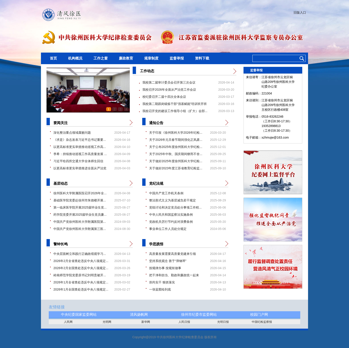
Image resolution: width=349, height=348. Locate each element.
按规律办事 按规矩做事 (165, 268)
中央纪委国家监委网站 (79, 314)
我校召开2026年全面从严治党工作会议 (169, 89)
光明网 (107, 321)
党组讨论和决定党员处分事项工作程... (175, 207)
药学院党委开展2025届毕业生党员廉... (80, 214)
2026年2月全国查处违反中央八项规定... (80, 268)
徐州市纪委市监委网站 (199, 314)
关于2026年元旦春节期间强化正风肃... (175, 139)
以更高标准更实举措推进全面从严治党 (79, 168)
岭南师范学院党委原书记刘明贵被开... (79, 275)
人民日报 (184, 321)
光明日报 (223, 321)
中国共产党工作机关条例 (166, 193)
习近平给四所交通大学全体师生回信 (78, 161)
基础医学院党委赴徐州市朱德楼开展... (79, 200)
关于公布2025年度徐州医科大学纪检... (175, 147)
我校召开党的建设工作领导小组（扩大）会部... (174, 111)
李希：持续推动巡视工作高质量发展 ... (80, 154)
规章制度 (151, 58)
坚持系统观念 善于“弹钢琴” (167, 261)
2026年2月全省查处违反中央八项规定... (80, 261)
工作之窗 (100, 58)
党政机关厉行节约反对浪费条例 (171, 221)
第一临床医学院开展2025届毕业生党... (80, 207)
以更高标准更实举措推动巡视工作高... (79, 147)
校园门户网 (259, 314)
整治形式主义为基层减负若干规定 (172, 200)
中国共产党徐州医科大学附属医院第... (79, 221)
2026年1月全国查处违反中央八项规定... (80, 289)
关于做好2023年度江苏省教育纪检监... (175, 168)
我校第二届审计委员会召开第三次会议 (168, 82)
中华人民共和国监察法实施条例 (171, 214)
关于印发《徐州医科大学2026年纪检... (175, 132)
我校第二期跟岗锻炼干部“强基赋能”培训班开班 (174, 104)
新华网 (145, 321)
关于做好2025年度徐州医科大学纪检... (175, 161)
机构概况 (75, 58)
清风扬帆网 (139, 314)
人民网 (68, 321)
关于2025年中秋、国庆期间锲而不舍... (175, 154)
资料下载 (202, 58)
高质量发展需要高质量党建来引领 (172, 254)
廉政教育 (126, 58)
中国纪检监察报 (262, 321)
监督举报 (177, 58)
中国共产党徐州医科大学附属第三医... (79, 229)
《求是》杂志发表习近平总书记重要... (79, 139)
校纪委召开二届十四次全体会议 (164, 96)
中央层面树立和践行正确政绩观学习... (79, 254)
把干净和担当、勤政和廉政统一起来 (174, 275)
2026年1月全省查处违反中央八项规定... (80, 282)
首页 (53, 58)
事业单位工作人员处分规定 (168, 229)
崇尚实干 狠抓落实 (162, 282)
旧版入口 (300, 12)
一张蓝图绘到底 (160, 289)
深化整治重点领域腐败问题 (72, 132)
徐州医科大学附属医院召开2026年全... (80, 193)
